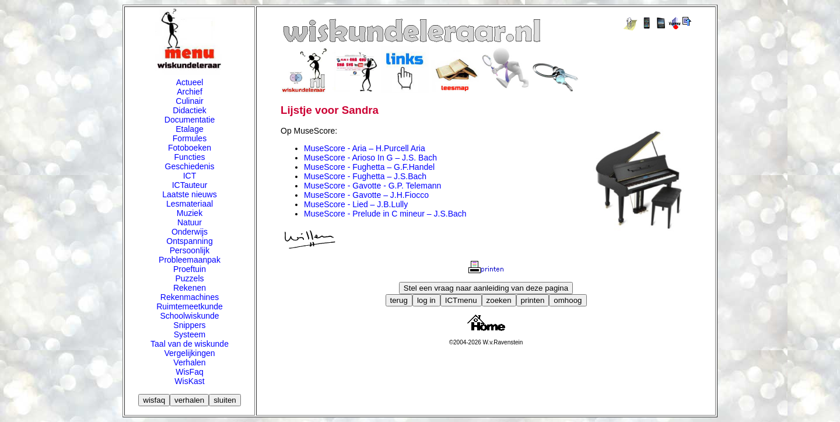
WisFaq (189, 371)
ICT (190, 175)
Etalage (189, 129)
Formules (189, 138)
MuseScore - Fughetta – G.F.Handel (369, 167)
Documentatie (189, 119)
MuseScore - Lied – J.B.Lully (356, 204)
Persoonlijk (189, 250)
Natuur (189, 222)
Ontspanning (189, 241)
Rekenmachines (189, 297)
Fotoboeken (189, 147)
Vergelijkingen (189, 353)
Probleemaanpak (189, 259)
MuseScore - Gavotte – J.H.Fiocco (366, 195)
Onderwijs (190, 231)
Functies (189, 157)
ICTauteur (190, 185)
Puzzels (189, 278)
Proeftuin (189, 269)
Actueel (190, 82)
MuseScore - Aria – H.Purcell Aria (364, 148)
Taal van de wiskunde (189, 343)
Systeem (189, 334)
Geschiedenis (190, 166)
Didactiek (189, 110)
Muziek (189, 213)
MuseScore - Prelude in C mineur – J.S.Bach (385, 213)
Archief (189, 91)
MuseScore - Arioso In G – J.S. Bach (370, 157)
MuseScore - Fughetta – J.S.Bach (365, 176)
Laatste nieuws (189, 194)
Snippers (189, 325)
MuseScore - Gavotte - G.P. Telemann (372, 185)
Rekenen (189, 287)
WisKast (189, 381)
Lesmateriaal (189, 203)
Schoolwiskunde (189, 315)
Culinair (189, 101)
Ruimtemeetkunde (189, 306)
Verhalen (189, 362)
